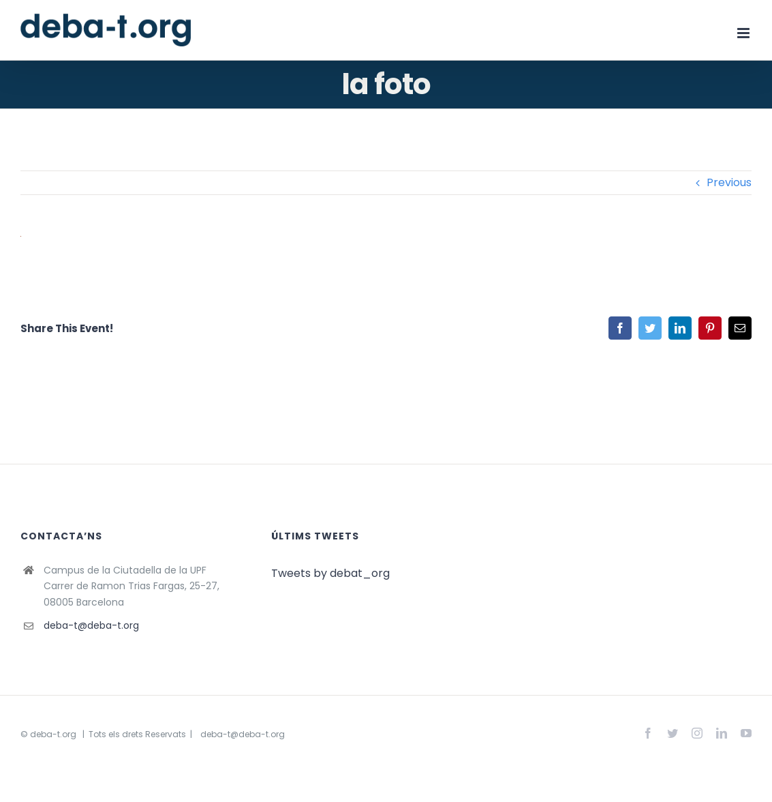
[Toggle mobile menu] (744, 33)
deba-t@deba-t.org (91, 625)
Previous (729, 182)
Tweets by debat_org (330, 573)
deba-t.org (53, 734)
